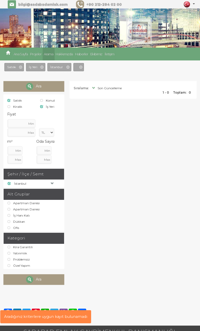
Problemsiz (18, 261)
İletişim (108, 54)
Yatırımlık (17, 255)
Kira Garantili (20, 249)
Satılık (14, 100)
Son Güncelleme (106, 88)
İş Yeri (47, 107)
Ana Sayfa (20, 54)
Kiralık (14, 107)
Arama (48, 54)
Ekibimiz (95, 54)
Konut (47, 100)
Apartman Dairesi (23, 203)
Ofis (13, 229)
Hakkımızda (63, 54)
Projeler (35, 54)
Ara (33, 86)
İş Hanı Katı (18, 216)
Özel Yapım (18, 268)
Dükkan (16, 223)
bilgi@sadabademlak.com (42, 4)
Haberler (80, 54)
